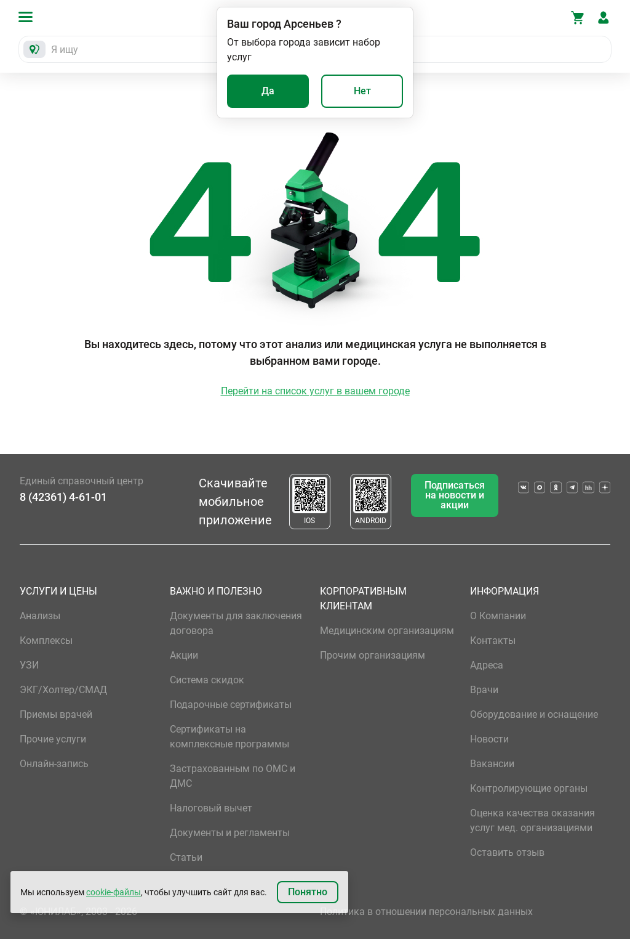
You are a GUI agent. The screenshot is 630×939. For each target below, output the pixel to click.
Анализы (40, 616)
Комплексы (46, 640)
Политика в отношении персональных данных (426, 911)
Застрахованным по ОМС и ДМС (232, 776)
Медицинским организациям (387, 630)
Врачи (484, 690)
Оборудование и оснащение (534, 714)
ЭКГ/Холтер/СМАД (63, 690)
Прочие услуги (53, 739)
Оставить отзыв (507, 852)
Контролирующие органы (529, 788)
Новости (489, 739)
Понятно (307, 892)
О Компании (498, 616)
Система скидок (207, 680)
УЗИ (29, 665)
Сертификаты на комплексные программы (229, 736)
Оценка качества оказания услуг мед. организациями (532, 820)
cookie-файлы (113, 892)
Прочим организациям (372, 655)
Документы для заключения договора (236, 623)
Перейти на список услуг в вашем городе (315, 391)
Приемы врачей (56, 714)
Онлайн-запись (54, 764)
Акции (184, 655)
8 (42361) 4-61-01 (63, 496)
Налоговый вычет (211, 808)
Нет (362, 91)
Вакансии (492, 764)
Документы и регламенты (230, 833)
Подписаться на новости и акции (455, 495)
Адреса (486, 665)
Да (267, 91)
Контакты (493, 640)
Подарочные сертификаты (231, 704)
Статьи (186, 857)
